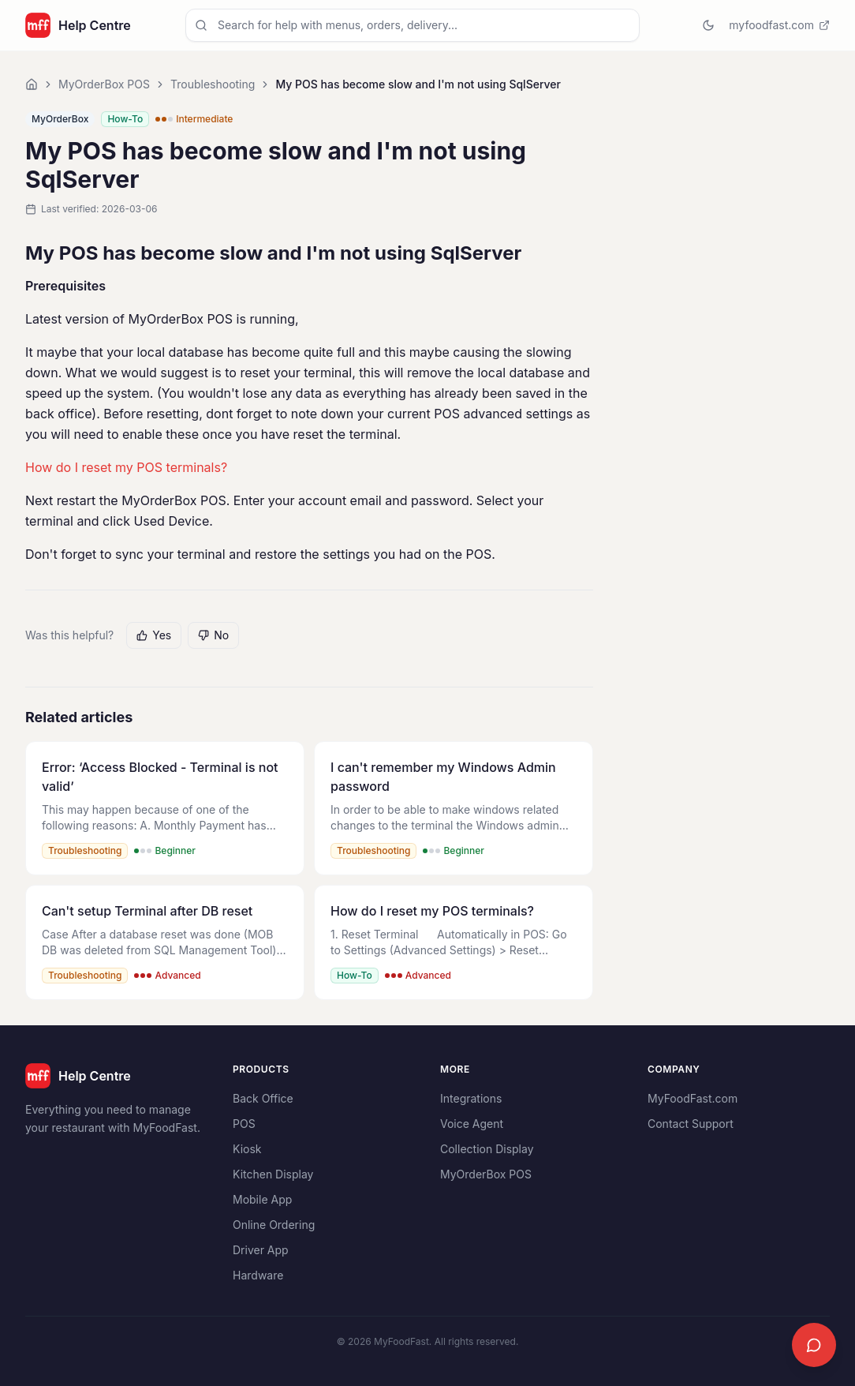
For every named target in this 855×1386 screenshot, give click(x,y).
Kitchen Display (273, 1174)
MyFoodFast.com (692, 1098)
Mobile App (262, 1199)
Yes (153, 635)
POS (244, 1123)
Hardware (258, 1275)
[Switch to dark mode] (708, 25)
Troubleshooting (212, 84)
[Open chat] (814, 1345)
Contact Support (691, 1123)
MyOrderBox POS (104, 84)
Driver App (261, 1250)
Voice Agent (471, 1123)
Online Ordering (274, 1224)
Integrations (471, 1098)
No (213, 635)
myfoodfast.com (779, 25)
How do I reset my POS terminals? (126, 467)
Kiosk (247, 1149)
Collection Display (487, 1149)
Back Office (263, 1098)
